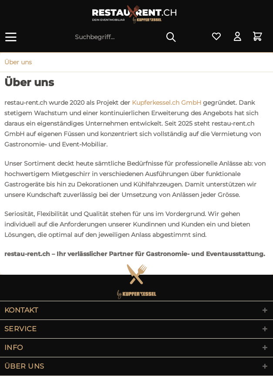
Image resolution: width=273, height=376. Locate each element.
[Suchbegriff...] (125, 37)
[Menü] (12, 37)
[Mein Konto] (237, 37)
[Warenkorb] (259, 37)
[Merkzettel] (216, 37)
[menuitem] (12, 37)
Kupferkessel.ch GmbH (166, 102)
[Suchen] (171, 37)
